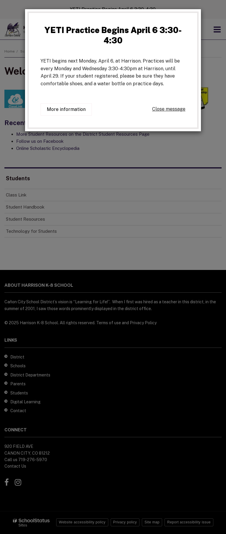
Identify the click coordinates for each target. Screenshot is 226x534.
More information (66, 109)
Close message (168, 109)
